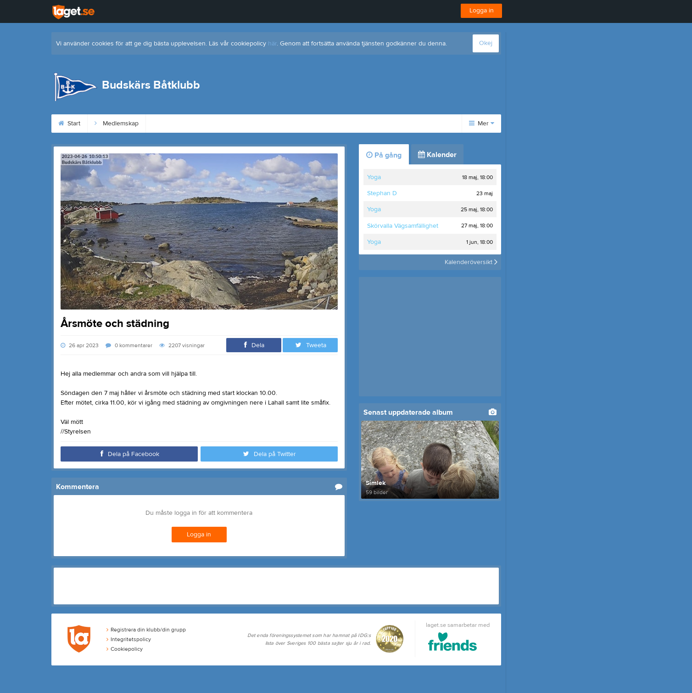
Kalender (437, 154)
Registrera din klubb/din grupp (146, 629)
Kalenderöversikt (471, 262)
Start (69, 123)
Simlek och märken (254, 123)
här (272, 43)
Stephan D (382, 193)
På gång (384, 155)
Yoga (374, 177)
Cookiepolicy (124, 649)
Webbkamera (390, 123)
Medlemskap (117, 123)
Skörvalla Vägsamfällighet (402, 226)
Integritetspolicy (128, 639)
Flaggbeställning (326, 123)
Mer (481, 123)
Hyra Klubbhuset (180, 123)
